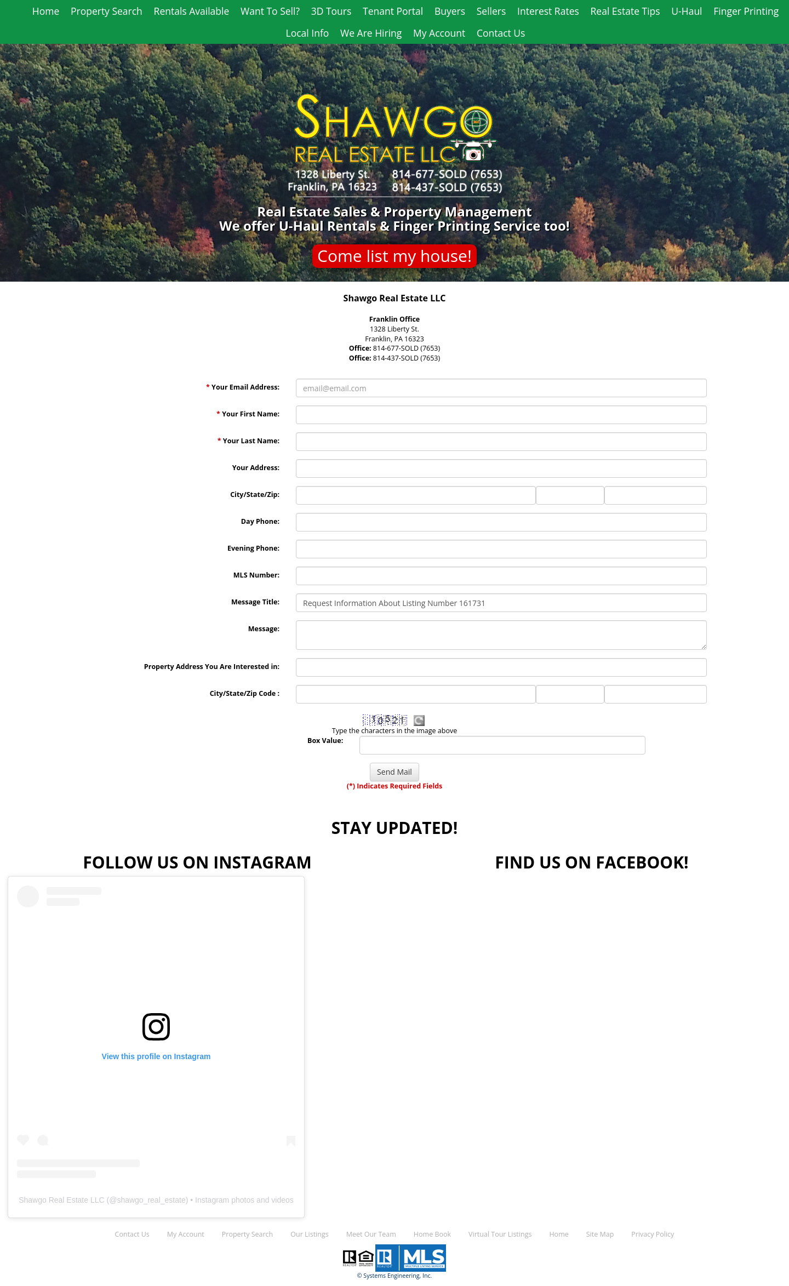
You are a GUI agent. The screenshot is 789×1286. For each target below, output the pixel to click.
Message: (263, 628)
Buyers (449, 11)
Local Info (307, 32)
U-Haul (686, 11)
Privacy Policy (652, 1234)
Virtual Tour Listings (499, 1234)
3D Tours (331, 11)
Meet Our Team (371, 1234)
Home (45, 11)
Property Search (106, 11)
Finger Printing (746, 11)
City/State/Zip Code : (244, 693)
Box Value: (325, 740)
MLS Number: (256, 575)
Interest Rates (548, 11)
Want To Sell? (270, 11)
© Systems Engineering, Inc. (394, 1275)
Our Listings (309, 1234)
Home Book (432, 1234)
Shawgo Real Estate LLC (61, 1200)
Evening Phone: (253, 548)
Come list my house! (394, 255)
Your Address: (255, 467)
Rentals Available (192, 11)
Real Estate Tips (625, 11)
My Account (439, 32)
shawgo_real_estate (151, 1200)
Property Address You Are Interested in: (211, 666)
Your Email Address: (242, 387)
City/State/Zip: (254, 494)
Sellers (491, 11)
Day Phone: (260, 521)
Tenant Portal (393, 11)
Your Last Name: (248, 440)
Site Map (600, 1234)
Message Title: (255, 602)
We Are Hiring (371, 32)
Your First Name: (247, 414)
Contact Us (501, 32)
